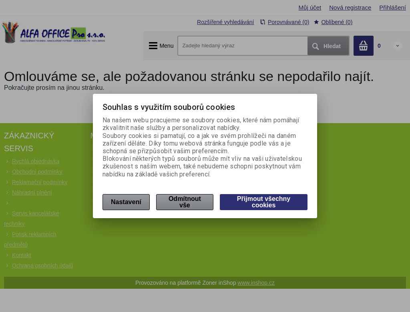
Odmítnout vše (185, 202)
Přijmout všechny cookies (263, 202)
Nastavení (126, 202)
